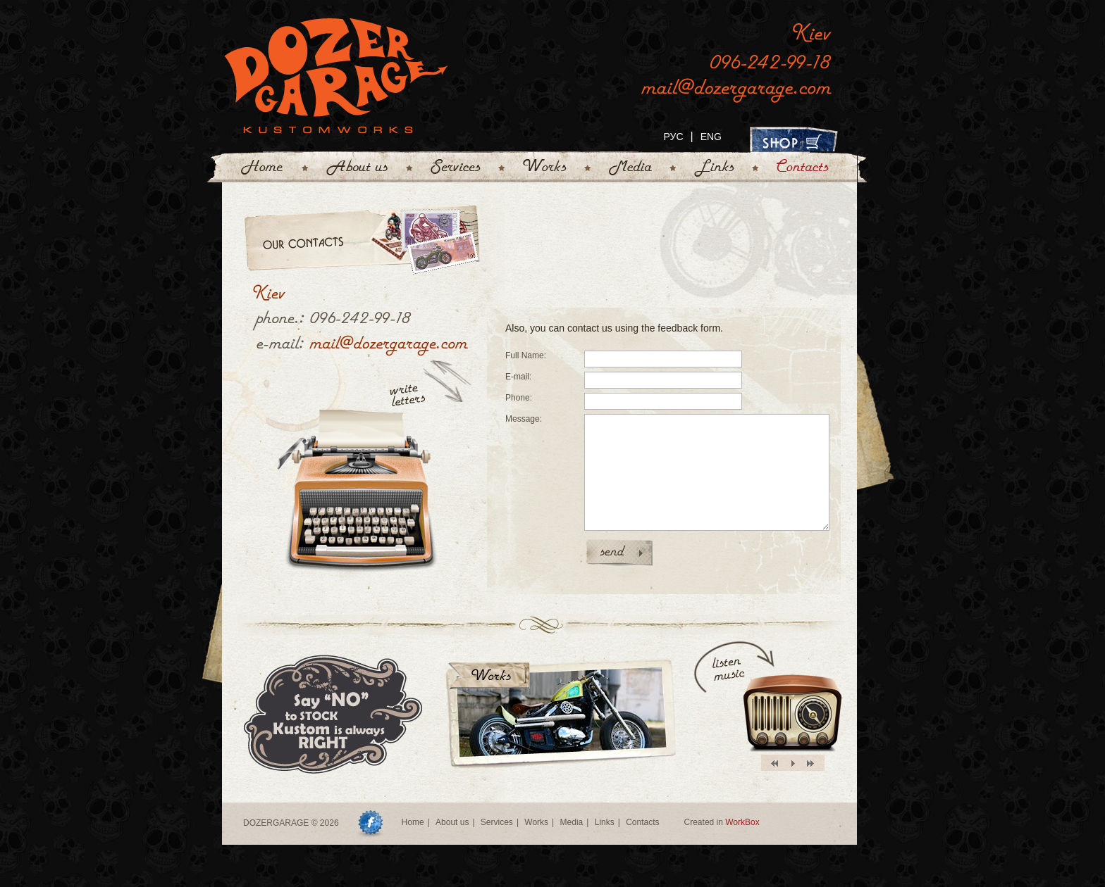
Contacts (642, 822)
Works (536, 822)
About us (452, 822)
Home (413, 822)
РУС (673, 136)
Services (497, 822)
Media (572, 822)
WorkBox (742, 822)
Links (605, 822)
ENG (711, 136)
